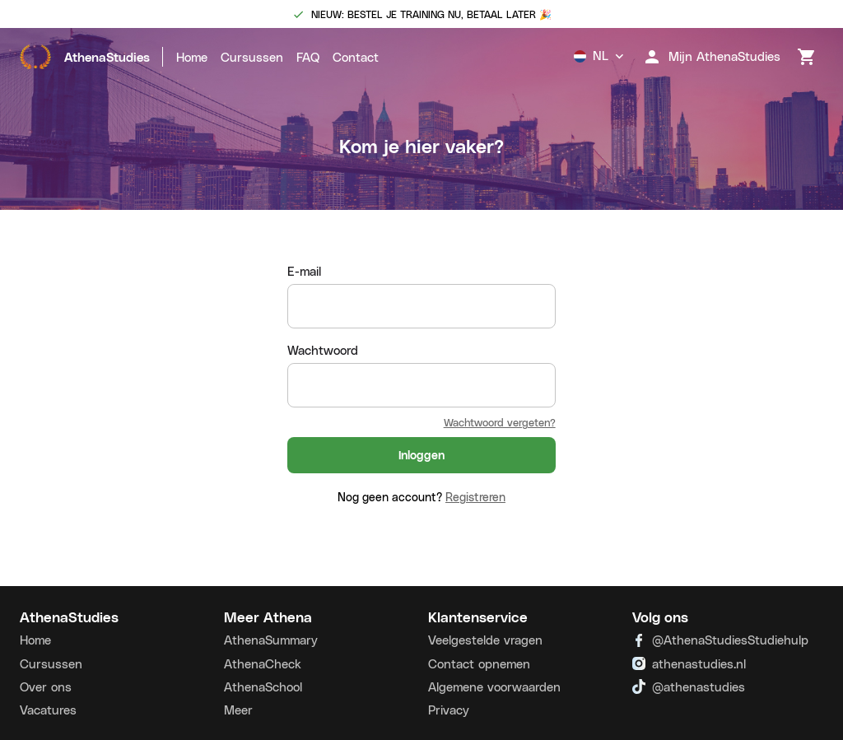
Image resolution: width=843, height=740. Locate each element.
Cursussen (252, 56)
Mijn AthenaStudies (711, 57)
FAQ (307, 56)
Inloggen (421, 455)
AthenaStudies (85, 56)
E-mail (304, 270)
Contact (356, 56)
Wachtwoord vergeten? (500, 422)
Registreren (475, 497)
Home (191, 56)
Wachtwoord (322, 349)
